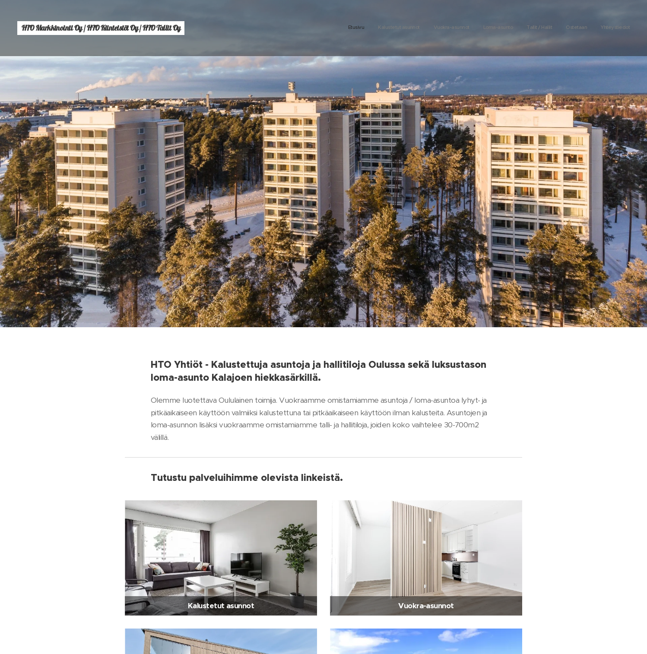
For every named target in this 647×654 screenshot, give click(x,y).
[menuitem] (549, 28)
